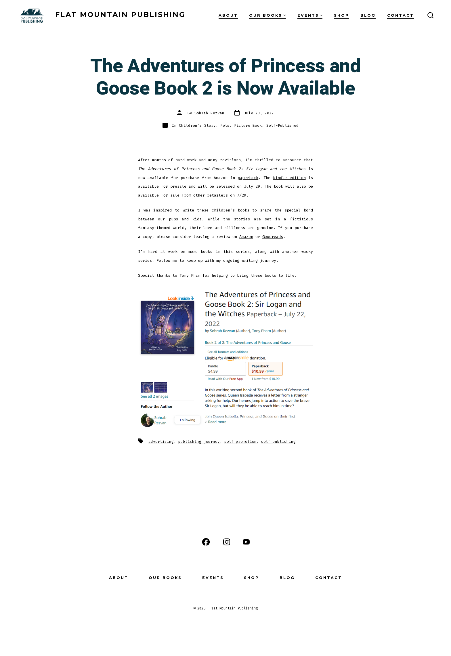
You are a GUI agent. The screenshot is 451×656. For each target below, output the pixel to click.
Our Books (267, 15)
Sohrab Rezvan (209, 113)
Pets (225, 125)
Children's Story (197, 125)
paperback (248, 177)
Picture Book (248, 125)
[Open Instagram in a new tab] (226, 542)
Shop (341, 15)
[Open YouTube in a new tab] (246, 542)
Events (310, 15)
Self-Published (282, 125)
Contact (400, 15)
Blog (368, 15)
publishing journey (199, 441)
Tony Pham (189, 275)
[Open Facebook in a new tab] (206, 542)
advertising (161, 441)
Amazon (246, 236)
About (228, 15)
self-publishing (278, 441)
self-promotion (240, 441)
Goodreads (272, 236)
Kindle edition (289, 177)
